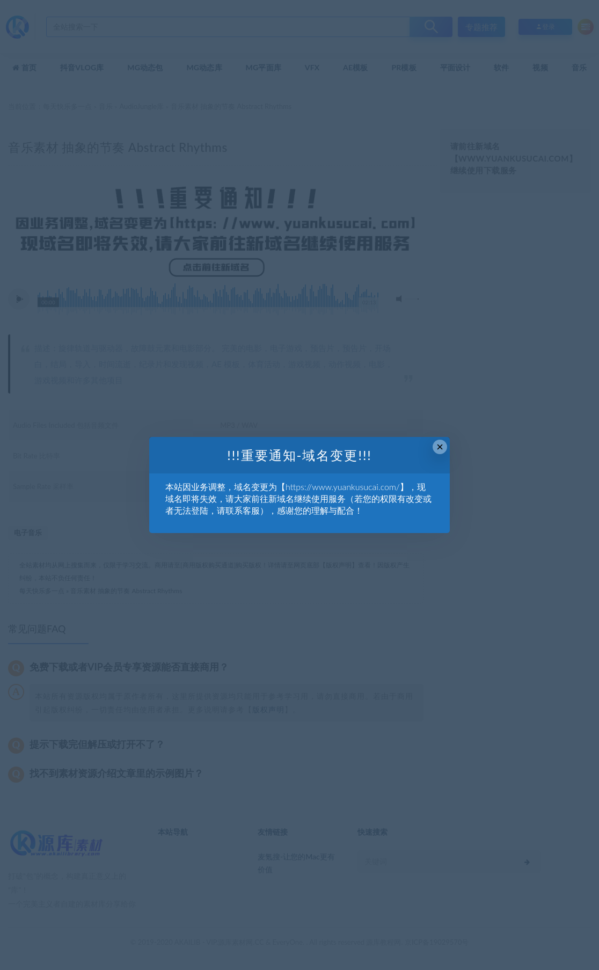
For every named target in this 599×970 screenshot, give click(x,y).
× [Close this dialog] (439, 447)
